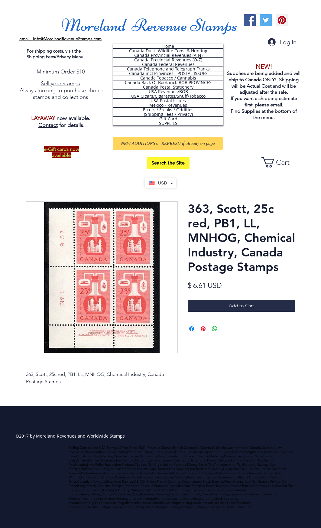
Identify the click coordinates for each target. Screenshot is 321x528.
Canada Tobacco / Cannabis (168, 78)
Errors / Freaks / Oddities (168, 110)
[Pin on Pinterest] (203, 328)
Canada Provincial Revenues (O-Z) (168, 60)
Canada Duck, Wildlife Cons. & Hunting (168, 51)
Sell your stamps (60, 83)
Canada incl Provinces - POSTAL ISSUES (168, 73)
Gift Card (168, 119)
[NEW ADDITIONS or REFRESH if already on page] (168, 143)
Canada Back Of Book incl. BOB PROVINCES (168, 82)
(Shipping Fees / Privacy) (168, 114)
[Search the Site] (168, 163)
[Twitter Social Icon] (266, 20)
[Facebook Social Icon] (250, 20)
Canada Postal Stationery (168, 87)
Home (168, 46)
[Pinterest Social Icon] (282, 20)
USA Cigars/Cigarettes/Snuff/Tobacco (168, 96)
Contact (48, 125)
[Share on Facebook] (191, 328)
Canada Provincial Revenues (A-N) (168, 55)
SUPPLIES (168, 123)
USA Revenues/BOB (168, 92)
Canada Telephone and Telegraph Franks (168, 69)
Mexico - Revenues (168, 105)
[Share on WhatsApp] (214, 328)
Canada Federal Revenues (168, 64)
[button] (280, 162)
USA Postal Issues (168, 101)
